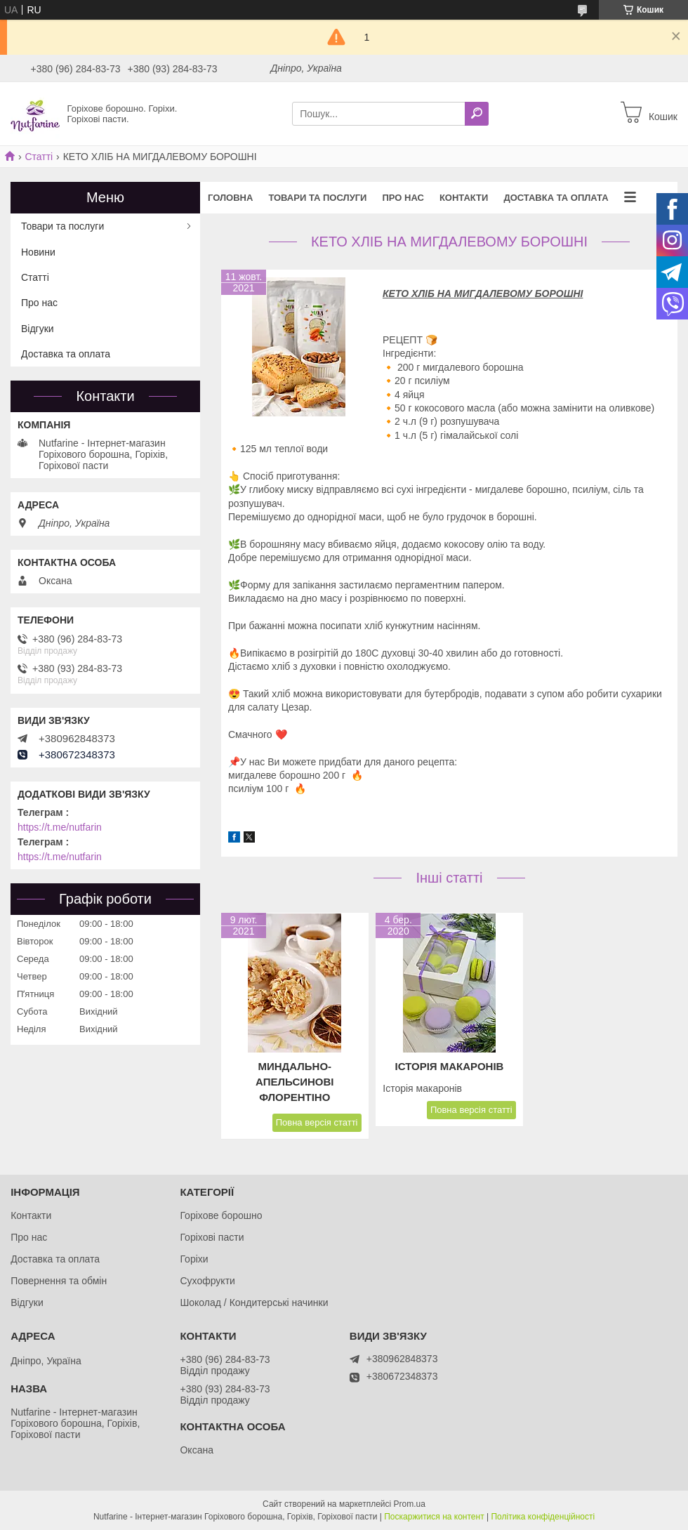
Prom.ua (409, 1504)
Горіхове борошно (221, 1215)
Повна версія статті (317, 1122)
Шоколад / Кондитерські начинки (254, 1302)
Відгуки (37, 328)
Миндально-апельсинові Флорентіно (294, 1081)
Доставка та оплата (555, 197)
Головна (230, 197)
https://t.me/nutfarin (60, 827)
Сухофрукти (207, 1280)
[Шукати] (477, 114)
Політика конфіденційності (543, 1517)
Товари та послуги (317, 197)
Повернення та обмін (59, 1280)
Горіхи (194, 1259)
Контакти (464, 197)
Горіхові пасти (212, 1237)
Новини (38, 252)
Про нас (402, 197)
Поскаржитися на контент (434, 1517)
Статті (39, 156)
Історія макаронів (449, 1066)
